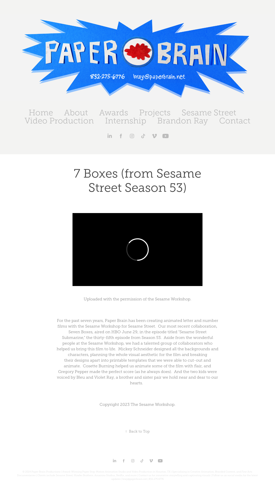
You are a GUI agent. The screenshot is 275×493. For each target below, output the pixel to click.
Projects (155, 112)
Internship (125, 120)
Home (41, 112)
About (76, 112)
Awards (113, 112)
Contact (234, 120)
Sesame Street (209, 112)
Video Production (59, 120)
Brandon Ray (182, 120)
